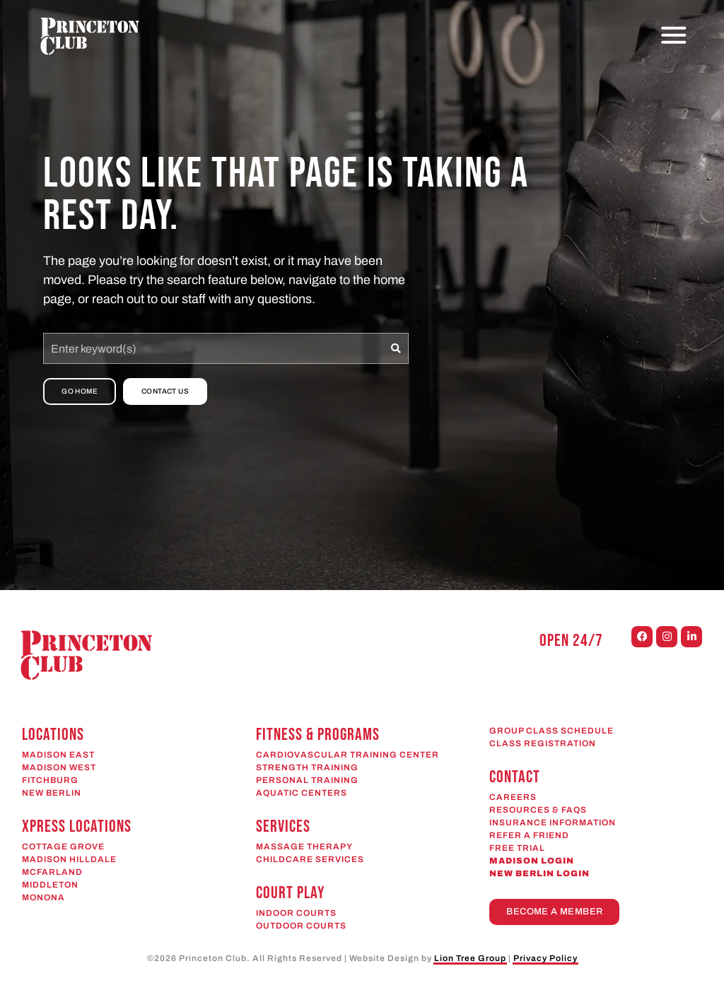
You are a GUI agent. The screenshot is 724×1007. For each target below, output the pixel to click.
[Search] (396, 348)
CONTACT (514, 777)
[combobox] (213, 348)
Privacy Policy (545, 958)
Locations (53, 734)
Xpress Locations (77, 826)
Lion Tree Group (470, 958)
